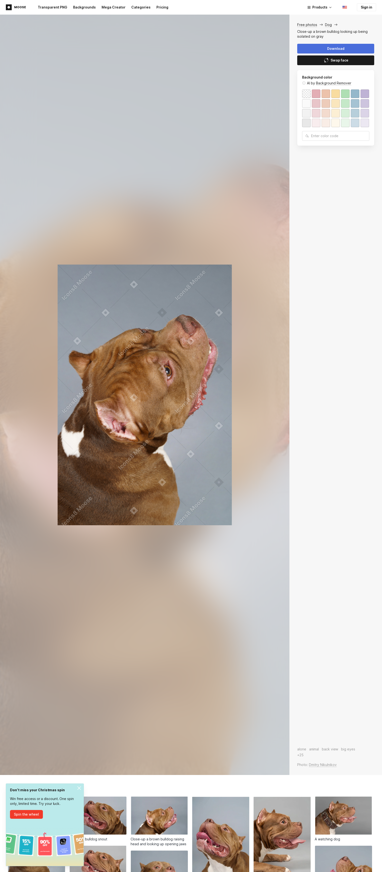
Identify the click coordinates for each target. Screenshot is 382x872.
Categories (141, 7)
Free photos (307, 25)
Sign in (366, 7)
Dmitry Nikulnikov (323, 765)
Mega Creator (113, 7)
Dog (328, 25)
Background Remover (333, 83)
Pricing (162, 7)
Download (335, 48)
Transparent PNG (52, 7)
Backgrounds (84, 7)
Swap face (335, 60)
